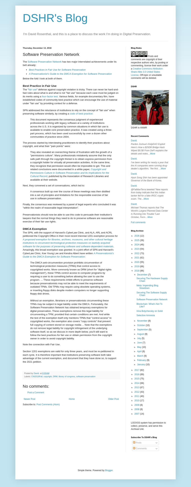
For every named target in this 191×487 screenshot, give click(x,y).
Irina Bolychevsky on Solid (150, 311)
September (143, 329)
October (141, 325)
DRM (55, 376)
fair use (33, 89)
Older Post (113, 399)
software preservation (85, 376)
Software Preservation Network (45, 61)
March (140, 356)
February (142, 360)
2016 (137, 374)
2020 (137, 262)
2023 (137, 249)
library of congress (67, 376)
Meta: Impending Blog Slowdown (147, 286)
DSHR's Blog (55, 18)
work (159, 65)
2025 (137, 240)
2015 (137, 378)
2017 (137, 370)
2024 (137, 244)
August (141, 334)
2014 (137, 383)
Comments (140, 448)
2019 (137, 266)
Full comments (138, 222)
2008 (137, 409)
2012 (137, 392)
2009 (137, 405)
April (139, 351)
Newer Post (29, 399)
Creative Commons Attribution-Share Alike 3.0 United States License (147, 71)
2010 (137, 400)
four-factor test (50, 96)
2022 (137, 253)
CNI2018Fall (37, 376)
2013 (137, 387)
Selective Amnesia (146, 315)
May (139, 347)
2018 (137, 270)
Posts (137, 442)
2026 (137, 236)
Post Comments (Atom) (48, 404)
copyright (48, 376)
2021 (137, 257)
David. (134, 140)
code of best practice (81, 113)
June (140, 342)
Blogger (109, 470)
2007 (137, 413)
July (139, 338)
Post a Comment (35, 392)
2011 (137, 396)
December (142, 274)
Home (72, 399)
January (141, 364)
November (142, 321)
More (152, 153)
